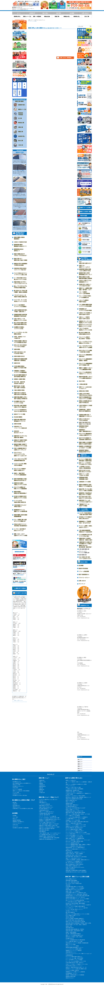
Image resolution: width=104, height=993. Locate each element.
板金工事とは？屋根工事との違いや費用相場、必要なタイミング (78, 797)
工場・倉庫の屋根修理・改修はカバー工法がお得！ (49, 823)
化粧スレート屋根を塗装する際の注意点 (73, 823)
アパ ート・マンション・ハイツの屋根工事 (47, 816)
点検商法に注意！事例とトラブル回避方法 (74, 791)
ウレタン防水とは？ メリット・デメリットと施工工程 (76, 907)
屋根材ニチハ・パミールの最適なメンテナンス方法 (76, 824)
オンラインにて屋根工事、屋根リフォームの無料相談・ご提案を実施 (79, 782)
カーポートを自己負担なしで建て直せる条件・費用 (49, 817)
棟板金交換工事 (42, 786)
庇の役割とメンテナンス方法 (71, 910)
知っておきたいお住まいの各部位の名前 (73, 883)
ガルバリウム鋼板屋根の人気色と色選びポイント (75, 846)
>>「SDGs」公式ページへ (17, 700)
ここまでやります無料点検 (44, 804)
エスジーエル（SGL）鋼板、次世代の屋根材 (74, 958)
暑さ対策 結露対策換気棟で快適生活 (73, 933)
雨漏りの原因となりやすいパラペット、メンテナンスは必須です (78, 904)
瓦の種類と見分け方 (70, 938)
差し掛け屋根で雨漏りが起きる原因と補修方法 (75, 920)
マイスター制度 (16, 792)
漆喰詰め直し (67, 16)
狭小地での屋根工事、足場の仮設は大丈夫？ (74, 827)
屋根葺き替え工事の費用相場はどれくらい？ (48, 839)
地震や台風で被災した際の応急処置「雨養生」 (75, 930)
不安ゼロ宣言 (15, 787)
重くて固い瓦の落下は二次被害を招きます (74, 862)
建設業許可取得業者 (17, 820)
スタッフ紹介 (15, 817)
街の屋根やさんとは (17, 781)
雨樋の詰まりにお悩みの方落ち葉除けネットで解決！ (49, 826)
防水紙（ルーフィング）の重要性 (72, 945)
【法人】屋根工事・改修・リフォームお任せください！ (50, 833)
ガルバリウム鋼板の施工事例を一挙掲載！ (74, 829)
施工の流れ (45, 13)
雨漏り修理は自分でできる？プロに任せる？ (74, 889)
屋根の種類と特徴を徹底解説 (71, 880)
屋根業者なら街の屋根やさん (18, 821)
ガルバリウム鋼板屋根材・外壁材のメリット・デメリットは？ (78, 839)
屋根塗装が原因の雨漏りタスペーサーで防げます (75, 897)
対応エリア (15, 818)
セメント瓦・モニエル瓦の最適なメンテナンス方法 (76, 961)
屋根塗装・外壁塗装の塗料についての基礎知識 (75, 974)
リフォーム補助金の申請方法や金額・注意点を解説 (49, 837)
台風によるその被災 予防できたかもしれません (75, 867)
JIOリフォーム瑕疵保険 (17, 789)
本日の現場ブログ (16, 805)
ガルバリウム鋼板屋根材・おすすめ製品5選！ (75, 836)
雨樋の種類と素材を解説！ (44, 830)
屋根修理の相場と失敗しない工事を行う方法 (74, 811)
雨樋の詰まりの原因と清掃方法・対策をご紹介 (48, 825)
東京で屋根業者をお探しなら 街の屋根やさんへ (22, 783)
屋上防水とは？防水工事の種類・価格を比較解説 (75, 903)
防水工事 (87, 16)
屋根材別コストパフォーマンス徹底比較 (73, 950)
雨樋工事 (57, 16)
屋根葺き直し (76, 16)
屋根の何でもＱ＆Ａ (17, 806)
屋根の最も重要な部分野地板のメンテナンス (74, 947)
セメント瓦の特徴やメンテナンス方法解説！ (74, 959)
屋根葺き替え (17, 16)
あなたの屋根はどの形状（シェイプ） (73, 915)
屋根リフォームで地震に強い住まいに (46, 811)
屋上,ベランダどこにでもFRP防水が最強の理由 (75, 900)
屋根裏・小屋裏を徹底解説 (71, 932)
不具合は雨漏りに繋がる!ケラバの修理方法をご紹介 (76, 892)
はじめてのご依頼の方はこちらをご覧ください (48, 799)
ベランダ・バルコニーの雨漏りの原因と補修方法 (75, 906)
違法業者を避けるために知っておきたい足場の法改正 (76, 871)
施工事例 (58, 13)
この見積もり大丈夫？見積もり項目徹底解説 (74, 788)
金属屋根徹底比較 (69, 955)
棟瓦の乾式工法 (69, 850)
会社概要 (72, 13)
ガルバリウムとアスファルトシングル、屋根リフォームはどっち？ (79, 953)
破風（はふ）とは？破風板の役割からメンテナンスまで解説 (77, 913)
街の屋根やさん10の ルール (18, 786)
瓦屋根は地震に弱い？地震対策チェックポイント (75, 852)
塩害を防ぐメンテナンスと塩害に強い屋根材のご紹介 (76, 968)
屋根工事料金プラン (43, 802)
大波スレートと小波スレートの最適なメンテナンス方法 (76, 964)
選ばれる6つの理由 (16, 784)
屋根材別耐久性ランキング (71, 952)
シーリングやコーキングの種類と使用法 (73, 949)
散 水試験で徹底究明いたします (45, 808)
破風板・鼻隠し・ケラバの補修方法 (73, 891)
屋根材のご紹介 (69, 926)
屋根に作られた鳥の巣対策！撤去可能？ (47, 828)
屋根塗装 (41, 783)
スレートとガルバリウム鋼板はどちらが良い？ (75, 830)
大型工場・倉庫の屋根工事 (44, 814)
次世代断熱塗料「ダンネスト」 (72, 973)
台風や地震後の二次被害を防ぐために (73, 865)
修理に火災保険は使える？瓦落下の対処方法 (74, 864)
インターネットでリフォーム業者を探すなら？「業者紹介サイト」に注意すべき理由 (79, 794)
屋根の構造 (68, 885)
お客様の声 (32, 13)
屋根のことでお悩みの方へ (71, 780)
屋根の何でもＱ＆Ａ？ (70, 977)
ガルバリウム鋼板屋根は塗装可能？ (73, 843)
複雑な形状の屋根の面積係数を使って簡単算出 (75, 929)
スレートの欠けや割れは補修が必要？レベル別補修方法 (76, 817)
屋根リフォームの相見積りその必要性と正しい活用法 (76, 784)
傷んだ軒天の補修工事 (70, 912)
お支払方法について (17, 793)
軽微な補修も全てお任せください (45, 805)
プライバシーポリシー (17, 823)
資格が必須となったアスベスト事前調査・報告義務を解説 (77, 942)
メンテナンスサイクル (70, 785)
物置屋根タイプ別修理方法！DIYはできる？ (47, 820)
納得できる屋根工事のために (71, 800)
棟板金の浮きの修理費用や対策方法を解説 (74, 798)
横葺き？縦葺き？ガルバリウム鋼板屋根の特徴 (75, 838)
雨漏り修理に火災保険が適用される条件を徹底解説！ (76, 870)
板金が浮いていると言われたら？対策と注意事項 (75, 795)
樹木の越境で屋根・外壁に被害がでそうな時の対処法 (76, 856)
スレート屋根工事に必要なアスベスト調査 (74, 941)
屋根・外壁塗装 (37, 16)
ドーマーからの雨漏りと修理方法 (72, 970)
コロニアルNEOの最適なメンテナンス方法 (74, 835)
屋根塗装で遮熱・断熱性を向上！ (72, 804)
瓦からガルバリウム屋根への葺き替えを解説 (74, 841)
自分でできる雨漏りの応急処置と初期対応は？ (75, 918)
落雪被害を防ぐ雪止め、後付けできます (73, 855)
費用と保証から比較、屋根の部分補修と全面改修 (75, 812)
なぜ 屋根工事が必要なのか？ (71, 806)
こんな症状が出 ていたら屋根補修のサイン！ (74, 861)
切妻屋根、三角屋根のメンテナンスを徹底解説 (75, 888)
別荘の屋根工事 (42, 831)
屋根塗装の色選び (69, 803)
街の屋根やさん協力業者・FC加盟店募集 (21, 827)
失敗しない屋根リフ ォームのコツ (72, 809)
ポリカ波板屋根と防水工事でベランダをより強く (48, 834)
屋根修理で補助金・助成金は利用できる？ (47, 836)
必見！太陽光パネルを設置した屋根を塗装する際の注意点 (77, 821)
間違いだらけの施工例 (70, 801)
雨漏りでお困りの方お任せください (46, 807)
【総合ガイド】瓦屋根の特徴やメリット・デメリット (76, 849)
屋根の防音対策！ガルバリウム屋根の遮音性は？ (75, 847)
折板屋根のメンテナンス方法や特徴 (73, 820)
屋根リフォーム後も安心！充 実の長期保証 (21, 790)
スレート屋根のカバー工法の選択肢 (73, 815)
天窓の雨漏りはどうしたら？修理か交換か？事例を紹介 (76, 894)
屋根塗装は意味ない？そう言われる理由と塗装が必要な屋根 (77, 895)
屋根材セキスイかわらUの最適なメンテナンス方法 (75, 826)
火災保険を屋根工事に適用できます (46, 813)
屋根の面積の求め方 (70, 927)
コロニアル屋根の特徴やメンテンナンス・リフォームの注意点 (78, 833)
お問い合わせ (85, 13)
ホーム (18, 13)
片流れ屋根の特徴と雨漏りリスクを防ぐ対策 (74, 886)
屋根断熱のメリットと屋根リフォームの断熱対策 (75, 971)
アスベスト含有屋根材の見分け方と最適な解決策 (75, 939)
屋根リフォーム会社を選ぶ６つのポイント (74, 858)
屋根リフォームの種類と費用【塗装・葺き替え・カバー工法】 (78, 814)
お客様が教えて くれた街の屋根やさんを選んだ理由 (23, 808)
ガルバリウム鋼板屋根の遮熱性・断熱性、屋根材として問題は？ (78, 844)
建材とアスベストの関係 (70, 944)
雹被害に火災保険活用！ (70, 868)
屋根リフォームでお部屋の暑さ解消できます (74, 935)
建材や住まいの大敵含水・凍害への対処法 (74, 936)
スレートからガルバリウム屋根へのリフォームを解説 (76, 832)
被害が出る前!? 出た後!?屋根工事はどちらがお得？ (76, 807)
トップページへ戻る (32, 21)
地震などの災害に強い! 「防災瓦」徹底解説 (74, 853)
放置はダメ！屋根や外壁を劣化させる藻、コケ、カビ (76, 967)
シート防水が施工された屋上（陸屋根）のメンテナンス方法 (77, 901)
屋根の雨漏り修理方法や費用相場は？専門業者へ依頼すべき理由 (78, 923)
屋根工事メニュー (42, 801)
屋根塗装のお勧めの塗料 (70, 976)
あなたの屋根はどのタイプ (71, 878)
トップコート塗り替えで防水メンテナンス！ (74, 909)
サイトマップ (15, 826)
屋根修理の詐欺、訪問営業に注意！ (73, 790)
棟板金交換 (47, 16)
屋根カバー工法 (27, 16)
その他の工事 (42, 792)
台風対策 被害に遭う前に (44, 810)
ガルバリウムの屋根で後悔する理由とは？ (74, 956)
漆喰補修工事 (42, 784)
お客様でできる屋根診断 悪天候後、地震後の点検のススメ (78, 859)
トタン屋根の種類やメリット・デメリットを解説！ (76, 818)
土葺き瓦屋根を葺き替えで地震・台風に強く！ (75, 962)
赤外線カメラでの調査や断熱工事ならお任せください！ (50, 819)
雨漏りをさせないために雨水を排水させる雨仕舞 (75, 921)
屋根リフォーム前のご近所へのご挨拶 (73, 787)
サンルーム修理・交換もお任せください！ (47, 822)
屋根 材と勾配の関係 (70, 917)
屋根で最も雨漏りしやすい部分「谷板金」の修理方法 (76, 924)
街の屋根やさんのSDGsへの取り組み (20, 795)
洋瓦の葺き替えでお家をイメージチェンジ (74, 965)
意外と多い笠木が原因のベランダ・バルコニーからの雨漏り (77, 898)
